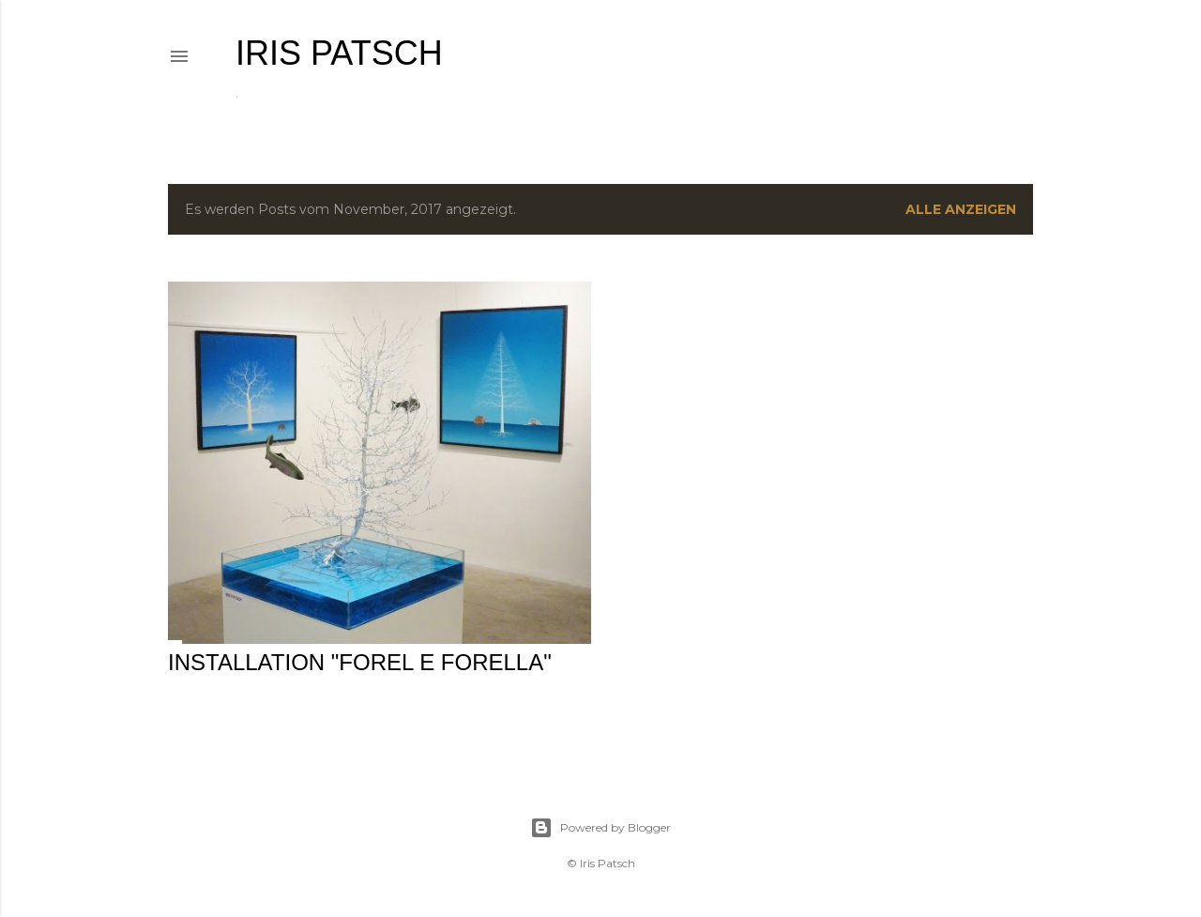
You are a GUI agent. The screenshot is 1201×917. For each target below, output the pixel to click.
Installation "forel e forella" (360, 662)
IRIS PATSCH (339, 53)
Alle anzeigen (960, 209)
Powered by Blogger (600, 828)
